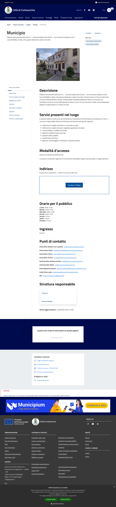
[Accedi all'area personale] (102, 2)
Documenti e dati (10, 457)
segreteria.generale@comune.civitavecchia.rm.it (71, 268)
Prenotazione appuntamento (40, 464)
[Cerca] (109, 10)
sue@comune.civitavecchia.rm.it (65, 265)
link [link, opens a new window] (75, 495)
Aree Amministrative (11, 441)
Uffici (6, 444)
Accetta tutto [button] (51, 499)
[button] (58, 504)
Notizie (87, 438)
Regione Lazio (9, 2)
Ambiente (61, 447)
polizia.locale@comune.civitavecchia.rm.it (65, 272)
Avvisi (87, 444)
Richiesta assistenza (38, 474)
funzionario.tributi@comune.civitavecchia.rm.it (68, 250)
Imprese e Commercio (38, 448)
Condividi (89, 33)
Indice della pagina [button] (14, 87)
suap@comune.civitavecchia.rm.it (72, 261)
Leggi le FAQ (35, 471)
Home (9, 24)
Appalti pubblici (36, 451)
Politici (7, 451)
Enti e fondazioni (10, 448)
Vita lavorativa (36, 444)
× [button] (114, 487)
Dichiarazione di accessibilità (67, 477)
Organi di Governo (10, 438)
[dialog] (58, 496)
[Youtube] (88, 10)
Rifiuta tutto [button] (65, 499)
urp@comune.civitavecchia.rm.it (74, 247)
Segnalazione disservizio (39, 467)
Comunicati (88, 441)
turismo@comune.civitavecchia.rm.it (65, 258)
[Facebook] (84, 10)
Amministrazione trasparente (67, 467)
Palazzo (35, 24)
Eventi (87, 456)
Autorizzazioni (62, 454)
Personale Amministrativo (13, 454)
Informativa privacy (64, 470)
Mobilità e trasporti (37, 457)
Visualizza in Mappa (74, 185)
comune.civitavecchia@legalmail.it (53, 276)
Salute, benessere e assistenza (67, 451)
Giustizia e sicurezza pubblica (67, 441)
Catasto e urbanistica (38, 454)
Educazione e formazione (66, 438)
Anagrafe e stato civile (38, 438)
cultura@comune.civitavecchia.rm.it (64, 254)
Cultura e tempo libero (38, 441)
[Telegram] (93, 10)
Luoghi (28, 24)
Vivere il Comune (18, 24)
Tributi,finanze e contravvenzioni (68, 444)
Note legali (61, 473)
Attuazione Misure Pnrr (65, 457)
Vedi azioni (99, 33)
